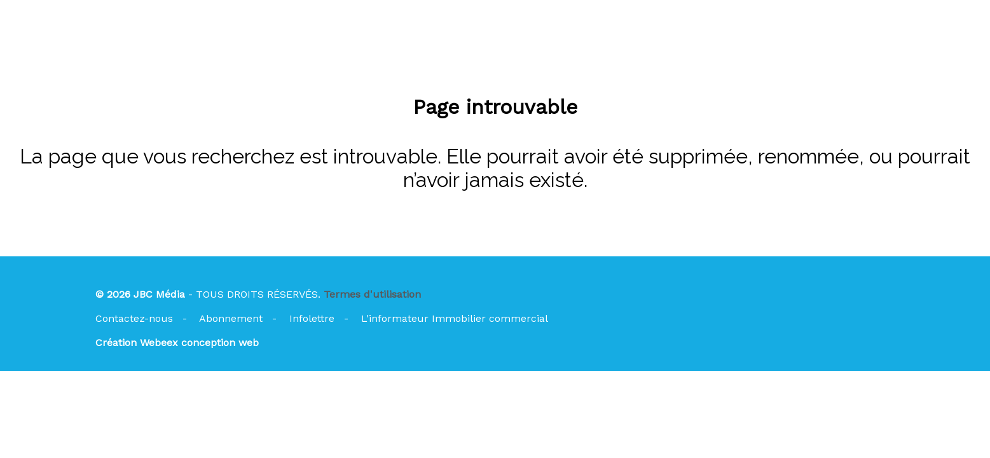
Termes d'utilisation (372, 294)
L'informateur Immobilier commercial (454, 318)
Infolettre (311, 318)
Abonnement (231, 318)
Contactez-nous (134, 318)
